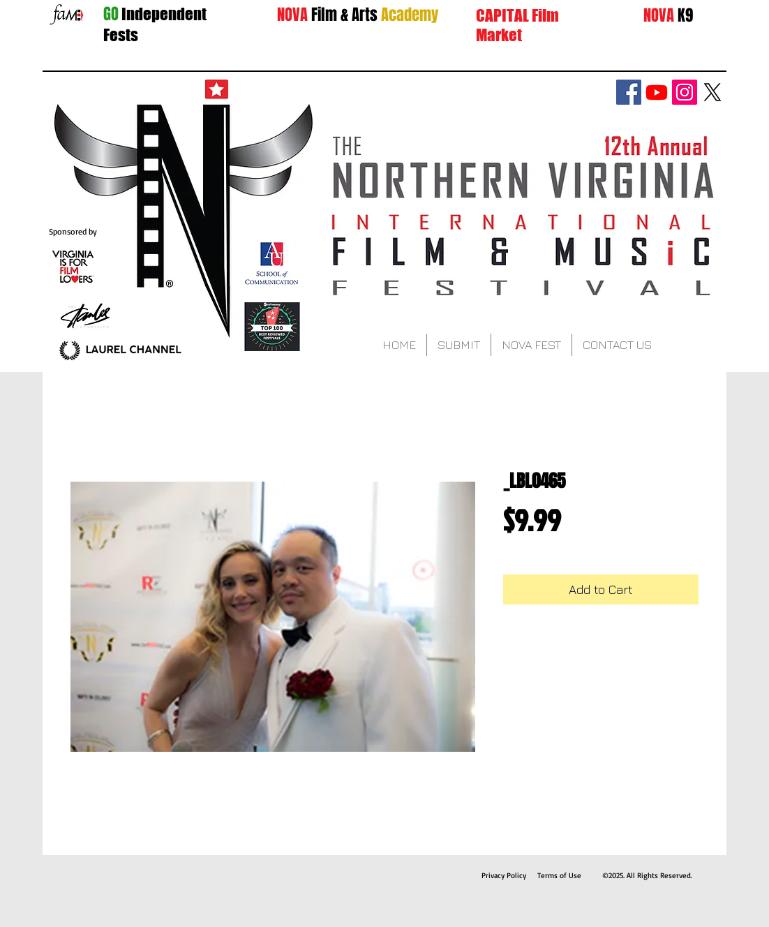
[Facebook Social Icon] (628, 92)
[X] (712, 92)
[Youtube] (656, 92)
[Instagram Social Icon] (684, 92)
